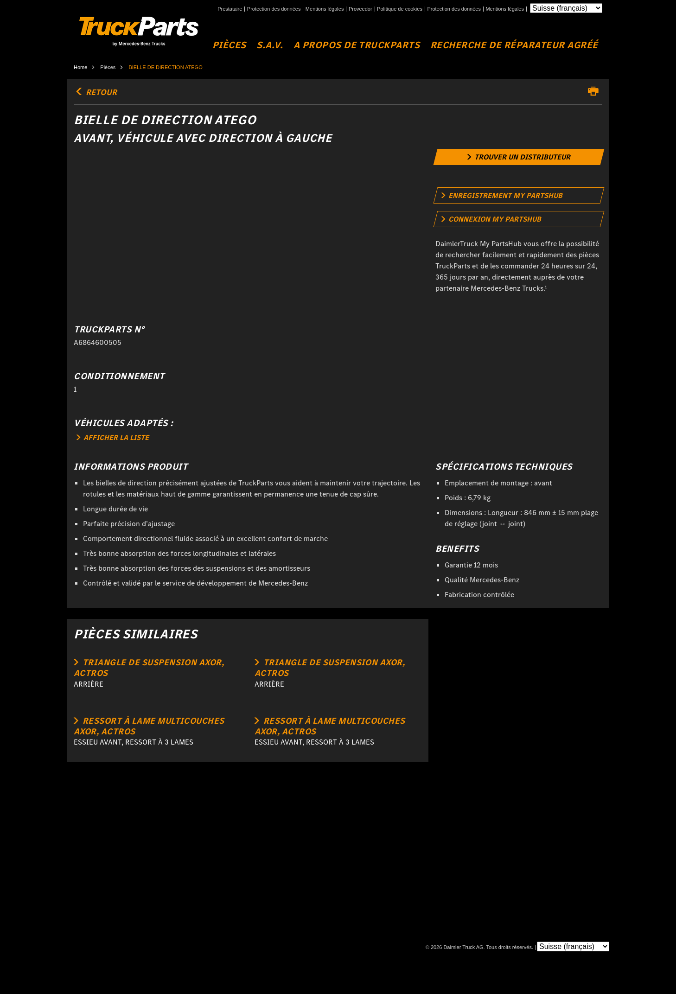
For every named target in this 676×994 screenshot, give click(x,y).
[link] (519, 157)
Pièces (229, 45)
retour (95, 92)
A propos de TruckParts (356, 45)
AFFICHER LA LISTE (113, 437)
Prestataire (229, 9)
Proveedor (360, 9)
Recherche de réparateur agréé (514, 45)
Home (80, 67)
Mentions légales (325, 9)
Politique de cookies (399, 9)
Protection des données (274, 9)
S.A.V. (269, 45)
